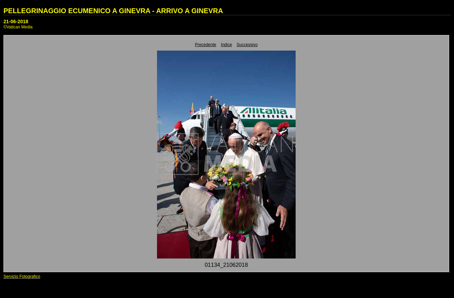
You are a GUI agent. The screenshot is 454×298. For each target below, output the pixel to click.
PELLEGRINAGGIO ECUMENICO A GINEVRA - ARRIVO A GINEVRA (113, 11)
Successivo (247, 44)
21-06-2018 (15, 21)
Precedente (205, 44)
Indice (226, 44)
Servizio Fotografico (21, 276)
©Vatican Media (18, 27)
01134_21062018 (226, 265)
